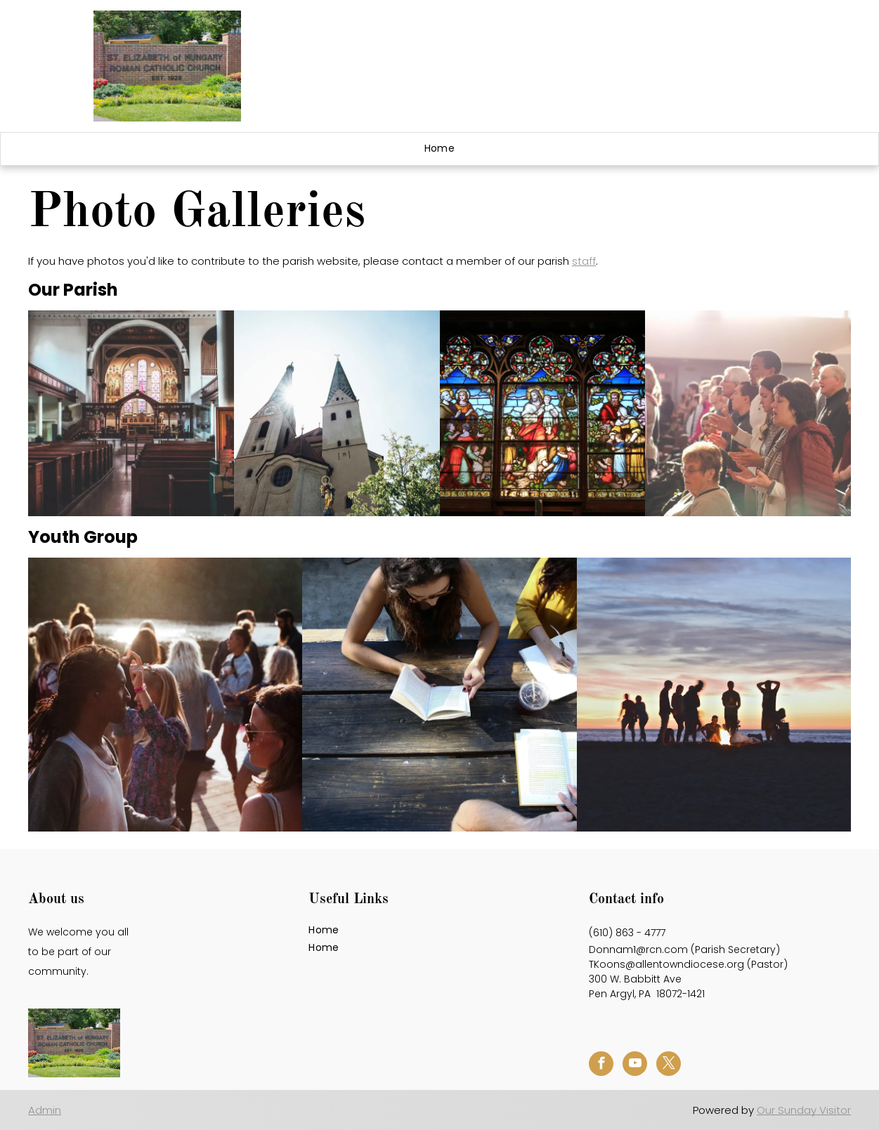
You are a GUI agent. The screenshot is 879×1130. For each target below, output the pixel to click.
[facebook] (601, 1065)
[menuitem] (440, 149)
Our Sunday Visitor (804, 1110)
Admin (44, 1110)
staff (584, 261)
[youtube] (635, 1065)
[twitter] (668, 1065)
